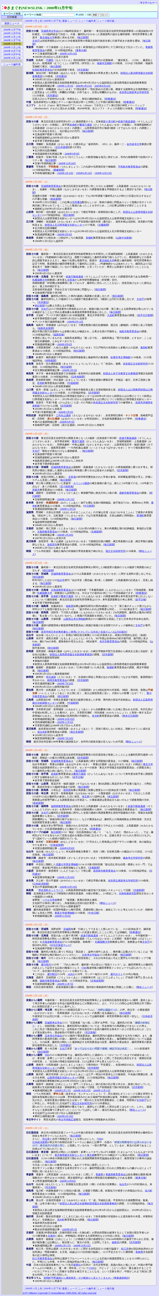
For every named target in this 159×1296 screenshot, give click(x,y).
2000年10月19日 (68, 53)
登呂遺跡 (51, 677)
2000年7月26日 (65, 683)
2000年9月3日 (67, 422)
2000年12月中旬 (12, 33)
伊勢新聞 (51, 360)
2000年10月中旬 (12, 54)
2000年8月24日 (102, 86)
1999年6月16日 (84, 173)
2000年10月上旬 (12, 58)
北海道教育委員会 (61, 590)
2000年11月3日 (65, 722)
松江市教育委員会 (42, 1258)
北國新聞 (103, 225)
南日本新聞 (76, 732)
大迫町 (111, 315)
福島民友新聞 (45, 328)
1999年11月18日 (65, 877)
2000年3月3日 (69, 370)
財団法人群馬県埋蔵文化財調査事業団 (71, 654)
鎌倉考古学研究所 (133, 858)
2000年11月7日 (65, 984)
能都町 (110, 667)
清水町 (61, 1219)
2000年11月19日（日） (37, 117)
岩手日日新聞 (145, 315)
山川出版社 (120, 632)
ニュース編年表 (87, 21)
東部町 (144, 347)
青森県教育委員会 (115, 1174)
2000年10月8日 (68, 1181)
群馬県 (67, 790)
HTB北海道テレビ (60, 945)
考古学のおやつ (148, 2)
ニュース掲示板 (105, 21)
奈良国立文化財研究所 (135, 363)
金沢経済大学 (134, 144)
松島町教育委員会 (42, 69)
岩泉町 (73, 124)
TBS (84, 968)
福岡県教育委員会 (61, 806)
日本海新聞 (78, 376)
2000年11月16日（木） (37, 433)
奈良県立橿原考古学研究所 (134, 92)
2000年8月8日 (67, 848)
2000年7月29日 (65, 738)
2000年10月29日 (66, 719)
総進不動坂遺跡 (126, 121)
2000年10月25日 (82, 1090)
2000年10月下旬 (12, 51)
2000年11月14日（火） (37, 750)
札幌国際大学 (39, 280)
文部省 (71, 280)
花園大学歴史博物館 (67, 864)
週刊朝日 (52, 974)
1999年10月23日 (103, 173)
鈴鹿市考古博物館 (120, 357)
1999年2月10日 (65, 173)
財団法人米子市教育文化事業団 (120, 373)
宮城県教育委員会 (51, 186)
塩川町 (148, 1190)
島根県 (139, 1252)
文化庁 (36, 40)
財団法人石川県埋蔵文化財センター (64, 225)
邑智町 (41, 383)
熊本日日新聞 (130, 716)
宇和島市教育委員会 (129, 166)
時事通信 (110, 99)
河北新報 (83, 69)
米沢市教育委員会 (109, 641)
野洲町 (140, 515)
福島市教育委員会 (129, 331)
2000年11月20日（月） (37, 26)
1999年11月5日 (65, 86)
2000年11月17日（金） (37, 249)
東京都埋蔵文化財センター (69, 1155)
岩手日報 (141, 599)
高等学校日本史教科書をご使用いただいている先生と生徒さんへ (77, 632)
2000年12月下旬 (12, 29)
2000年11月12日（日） (37, 995)
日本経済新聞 (40, 884)
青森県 (99, 1174)
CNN (91, 1268)
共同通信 (61, 76)
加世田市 (52, 544)
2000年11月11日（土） (37, 1128)
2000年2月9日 (65, 412)
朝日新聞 (69, 215)
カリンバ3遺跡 (81, 483)
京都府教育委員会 (47, 531)
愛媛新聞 (59, 170)
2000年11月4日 (63, 916)
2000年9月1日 (69, 1229)
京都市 (51, 1236)
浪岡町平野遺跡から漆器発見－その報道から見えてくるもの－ (78, 1278)
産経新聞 (56, 199)
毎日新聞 (83, 37)
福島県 (69, 606)
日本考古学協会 (90, 954)
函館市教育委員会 (129, 493)
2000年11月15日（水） (37, 563)
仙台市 (61, 580)
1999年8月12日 (75, 321)
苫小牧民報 (67, 486)
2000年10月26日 (67, 163)
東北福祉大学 (47, 37)
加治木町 (42, 732)
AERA (71, 974)
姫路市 (115, 1242)
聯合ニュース (133, 741)
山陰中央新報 (123, 237)
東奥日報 (81, 50)
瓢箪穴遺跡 (86, 124)
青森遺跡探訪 (121, 1278)
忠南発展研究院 (127, 893)
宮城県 (67, 929)
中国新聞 (73, 383)
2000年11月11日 (101, 1090)
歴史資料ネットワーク (51, 890)
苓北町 (95, 716)
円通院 (49, 60)
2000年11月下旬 (52, 21)
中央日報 (93, 913)
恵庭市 (36, 489)
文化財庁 (142, 1100)
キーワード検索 (12, 13)
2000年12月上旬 (12, 37)
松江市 (125, 1248)
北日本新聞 (62, 147)
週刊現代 (46, 964)
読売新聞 (94, 392)
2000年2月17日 (63, 1090)
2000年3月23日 (84, 86)
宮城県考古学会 (49, 31)
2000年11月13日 (65, 499)
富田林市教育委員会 (104, 870)
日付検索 (12, 17)
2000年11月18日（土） (37, 181)
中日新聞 (89, 506)
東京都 (90, 1155)
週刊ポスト (116, 974)
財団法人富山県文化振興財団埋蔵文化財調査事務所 (88, 1203)
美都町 (89, 237)
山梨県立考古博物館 (74, 619)
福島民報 (59, 334)
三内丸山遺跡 (63, 415)
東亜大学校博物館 (65, 913)
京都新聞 (96, 531)
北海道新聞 (57, 845)
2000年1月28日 (65, 535)
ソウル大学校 (49, 900)
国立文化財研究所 (115, 551)
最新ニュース (69, 21)
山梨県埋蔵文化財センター (62, 1077)
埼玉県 (85, 796)
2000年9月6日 (64, 344)
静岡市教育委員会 (57, 680)
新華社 (77, 1265)
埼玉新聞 (113, 796)
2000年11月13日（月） (37, 924)
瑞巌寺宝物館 (104, 63)
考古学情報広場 (67, 1119)
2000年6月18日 (65, 1116)
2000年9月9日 (72, 153)
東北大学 (148, 764)
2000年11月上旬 (33, 21)
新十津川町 (109, 121)
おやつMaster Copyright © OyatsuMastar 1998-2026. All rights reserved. (60, 1293)
